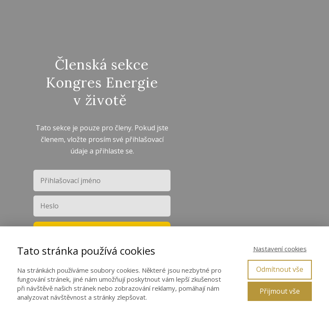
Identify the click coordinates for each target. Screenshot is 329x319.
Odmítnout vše (279, 269)
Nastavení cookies (280, 248)
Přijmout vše (280, 291)
